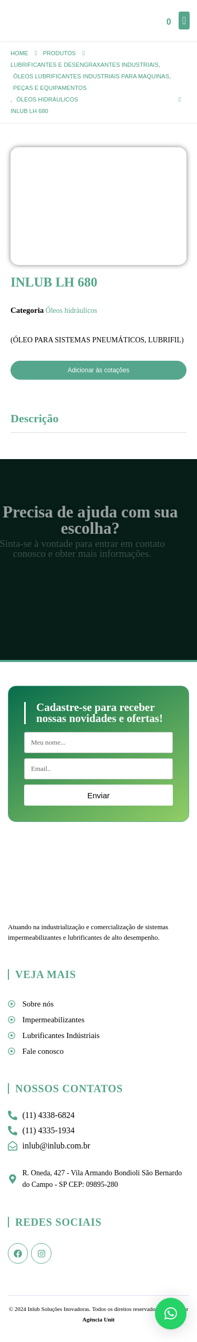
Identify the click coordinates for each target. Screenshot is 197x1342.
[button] (170, 1313)
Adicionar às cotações (98, 370)
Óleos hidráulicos (71, 310)
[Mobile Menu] (184, 20)
